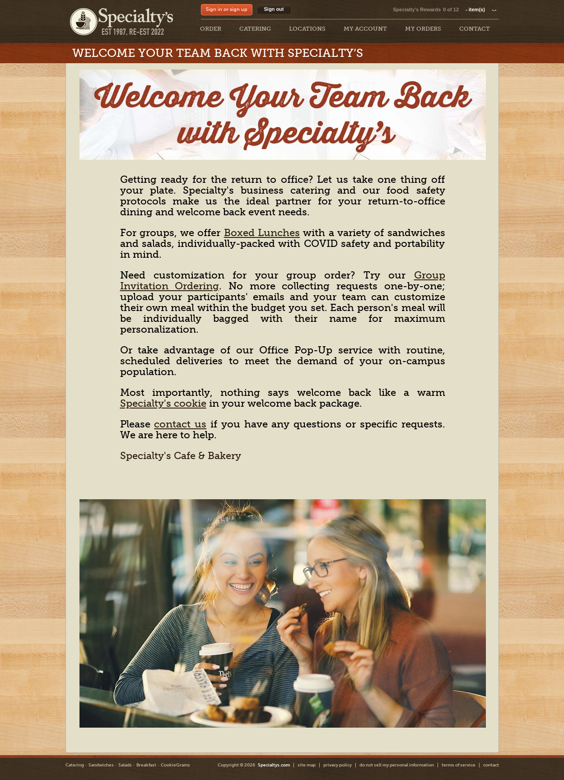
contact (491, 765)
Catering (74, 765)
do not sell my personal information (396, 765)
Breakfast (146, 765)
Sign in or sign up (226, 9)
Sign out (274, 9)
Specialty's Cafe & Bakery (180, 456)
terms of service (458, 765)
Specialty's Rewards (417, 9)
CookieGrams (175, 765)
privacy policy (337, 765)
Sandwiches (101, 765)
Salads (125, 765)
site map (307, 765)
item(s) (481, 9)
